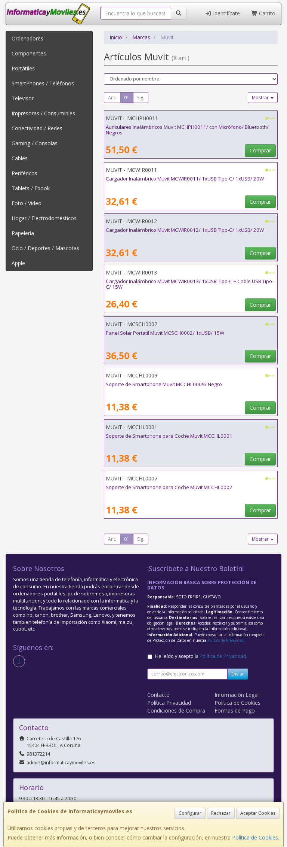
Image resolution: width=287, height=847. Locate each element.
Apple (18, 263)
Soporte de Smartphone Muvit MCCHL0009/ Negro (164, 384)
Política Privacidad (169, 702)
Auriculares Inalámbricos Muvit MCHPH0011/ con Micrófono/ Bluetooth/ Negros (187, 130)
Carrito (263, 13)
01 (126, 97)
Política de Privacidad (225, 640)
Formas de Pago (235, 710)
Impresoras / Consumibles (43, 113)
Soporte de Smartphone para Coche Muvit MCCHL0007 (169, 487)
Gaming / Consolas (35, 143)
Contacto (158, 694)
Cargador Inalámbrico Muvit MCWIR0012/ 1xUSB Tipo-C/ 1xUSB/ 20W (185, 230)
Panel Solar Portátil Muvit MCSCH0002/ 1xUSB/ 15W (165, 333)
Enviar (237, 674)
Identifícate (222, 13)
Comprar (260, 150)
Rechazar (221, 813)
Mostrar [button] (263, 97)
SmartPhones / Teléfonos (43, 83)
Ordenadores (27, 38)
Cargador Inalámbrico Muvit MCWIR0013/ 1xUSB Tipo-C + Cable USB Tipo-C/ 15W (190, 284)
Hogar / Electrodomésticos (44, 218)
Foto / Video (26, 203)
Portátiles (23, 68)
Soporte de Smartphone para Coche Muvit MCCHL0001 (169, 435)
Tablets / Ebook (31, 188)
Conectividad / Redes (37, 128)
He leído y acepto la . (201, 656)
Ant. (112, 97)
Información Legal (237, 694)
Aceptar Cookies (257, 813)
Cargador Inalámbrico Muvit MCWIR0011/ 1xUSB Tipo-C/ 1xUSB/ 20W (185, 178)
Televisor (23, 98)
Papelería (23, 233)
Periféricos (24, 173)
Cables (20, 158)
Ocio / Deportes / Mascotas (45, 248)
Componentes (29, 53)
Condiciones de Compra (176, 710)
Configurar (190, 813)
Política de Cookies (255, 837)
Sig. (140, 97)
